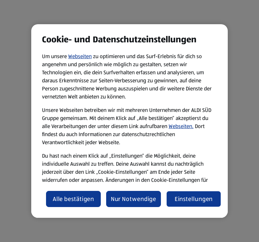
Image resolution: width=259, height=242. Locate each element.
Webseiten (80, 56)
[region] (129, 121)
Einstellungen (194, 199)
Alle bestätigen (73, 199)
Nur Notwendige (134, 199)
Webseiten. (181, 126)
